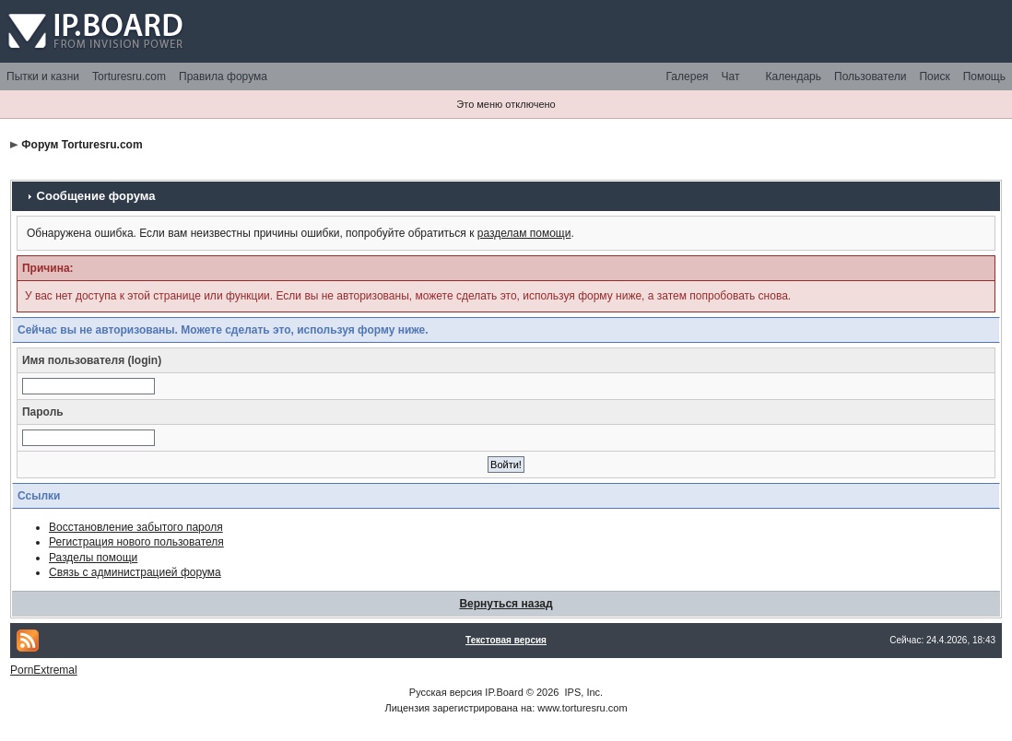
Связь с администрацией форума (135, 572)
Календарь (793, 76)
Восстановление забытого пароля (136, 527)
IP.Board (504, 692)
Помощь (984, 76)
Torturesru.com (129, 76)
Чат (731, 76)
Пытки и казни (42, 76)
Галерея (687, 76)
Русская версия (445, 692)
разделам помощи (524, 233)
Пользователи (870, 76)
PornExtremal (43, 670)
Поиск (934, 76)
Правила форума (223, 76)
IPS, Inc (583, 692)
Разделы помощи (93, 557)
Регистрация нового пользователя (136, 541)
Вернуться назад (505, 603)
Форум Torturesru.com (81, 144)
